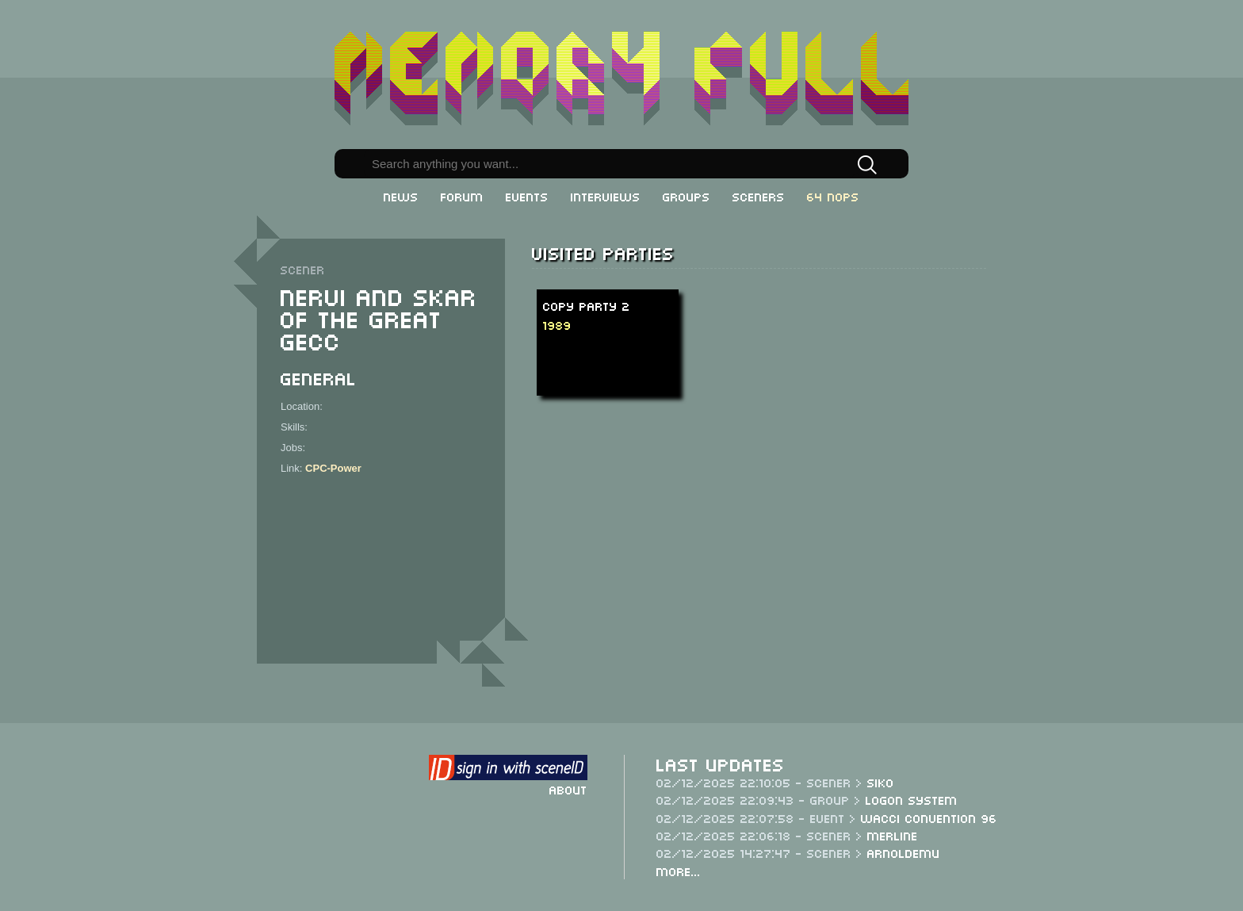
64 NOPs (833, 196)
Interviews (606, 196)
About (568, 789)
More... (678, 870)
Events (527, 196)
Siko (880, 781)
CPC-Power (333, 468)
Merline (892, 835)
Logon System (912, 799)
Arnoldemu (903, 852)
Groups (686, 196)
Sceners (758, 196)
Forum (462, 196)
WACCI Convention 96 (929, 817)
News (401, 196)
